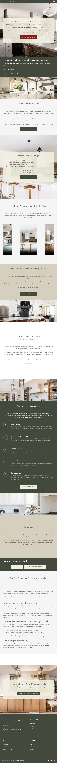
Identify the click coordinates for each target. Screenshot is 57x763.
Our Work (32, 723)
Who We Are (6, 744)
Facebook (32, 749)
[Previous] (5, 241)
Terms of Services (16, 733)
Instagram (32, 744)
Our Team (6, 746)
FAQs (31, 728)
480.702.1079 (10, 69)
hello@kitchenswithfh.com (14, 73)
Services (32, 726)
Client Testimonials (8, 751)
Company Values (7, 749)
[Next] (52, 241)
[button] (54, 1)
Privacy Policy (7, 733)
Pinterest (32, 746)
